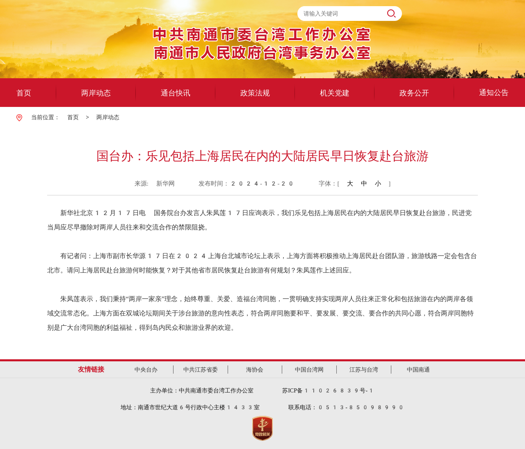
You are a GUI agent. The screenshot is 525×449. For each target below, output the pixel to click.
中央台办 (146, 369)
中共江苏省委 (200, 369)
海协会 (254, 369)
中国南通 (418, 369)
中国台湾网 (309, 369)
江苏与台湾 (363, 369)
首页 (73, 117)
